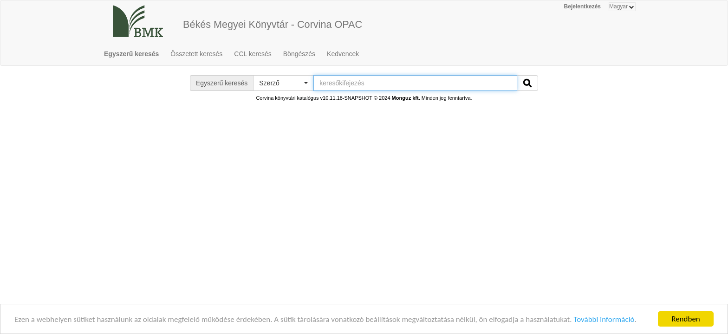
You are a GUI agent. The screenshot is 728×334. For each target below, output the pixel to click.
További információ (603, 320)
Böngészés (299, 54)
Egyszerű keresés (131, 54)
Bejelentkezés (582, 6)
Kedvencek (343, 54)
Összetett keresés (196, 54)
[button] (283, 83)
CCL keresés (252, 54)
